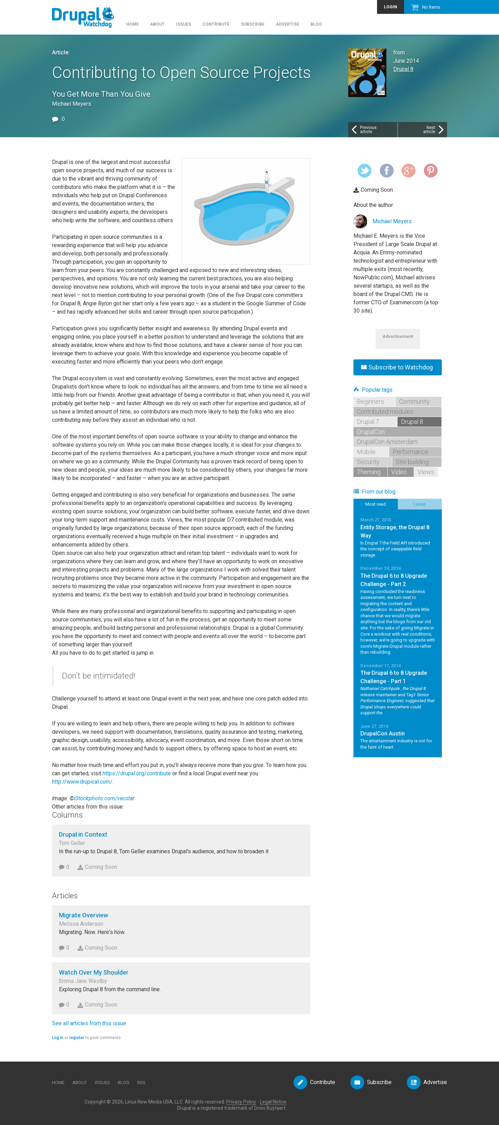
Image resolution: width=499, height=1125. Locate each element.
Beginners (370, 401)
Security (368, 461)
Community (414, 401)
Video (399, 472)
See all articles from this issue (89, 1023)
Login (390, 7)
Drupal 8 (403, 69)
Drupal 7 (368, 421)
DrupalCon (371, 431)
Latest (419, 504)
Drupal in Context (83, 834)
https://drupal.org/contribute (137, 773)
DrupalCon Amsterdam (387, 441)
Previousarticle (363, 129)
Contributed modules (385, 411)
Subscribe (252, 24)
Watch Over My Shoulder (94, 972)
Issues (183, 24)
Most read (375, 504)
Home (132, 24)
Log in (57, 1037)
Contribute (215, 24)
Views (426, 472)
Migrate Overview (83, 915)
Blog (316, 24)
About (157, 24)
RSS (141, 1082)
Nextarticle (434, 129)
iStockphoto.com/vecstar (104, 798)
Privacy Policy (241, 1102)
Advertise (287, 24)
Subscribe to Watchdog (396, 367)
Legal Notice (273, 1102)
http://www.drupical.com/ (82, 781)
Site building (412, 461)
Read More (397, 537)
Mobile (366, 451)
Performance (410, 451)
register (76, 1037)
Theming (368, 472)
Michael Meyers (392, 221)
